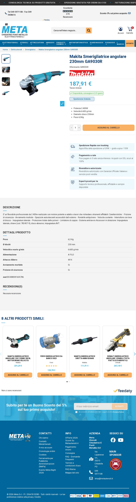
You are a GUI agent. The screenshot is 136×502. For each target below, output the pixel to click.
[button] (67, 381)
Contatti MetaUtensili (45, 442)
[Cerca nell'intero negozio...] (88, 30)
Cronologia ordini (47, 451)
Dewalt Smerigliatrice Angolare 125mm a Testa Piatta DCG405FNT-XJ (117, 358)
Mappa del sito (72, 472)
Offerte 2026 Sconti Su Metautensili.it (71, 440)
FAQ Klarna (70, 469)
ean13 (6, 277)
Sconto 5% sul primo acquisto (113, 13)
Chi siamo (43, 438)
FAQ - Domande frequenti (72, 458)
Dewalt (118, 362)
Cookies (42, 454)
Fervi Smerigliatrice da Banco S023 (51, 357)
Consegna (70, 453)
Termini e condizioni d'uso (73, 464)
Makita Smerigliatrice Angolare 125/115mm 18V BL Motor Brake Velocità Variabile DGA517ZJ (18, 359)
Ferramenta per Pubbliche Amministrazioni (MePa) (46, 462)
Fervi (51, 362)
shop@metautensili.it (104, 478)
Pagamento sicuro (70, 448)
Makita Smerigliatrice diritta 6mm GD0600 (84, 357)
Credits (37, 497)
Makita (18, 362)
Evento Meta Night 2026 (47, 471)
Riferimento (75, 67)
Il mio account (45, 447)
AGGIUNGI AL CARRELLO (108, 127)
